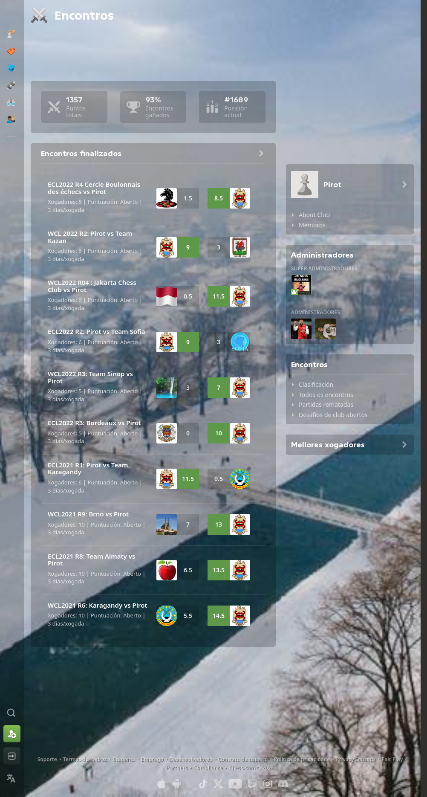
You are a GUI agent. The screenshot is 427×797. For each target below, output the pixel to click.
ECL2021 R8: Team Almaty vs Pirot (91, 560)
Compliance (208, 767)
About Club (314, 215)
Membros (312, 225)
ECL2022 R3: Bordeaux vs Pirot (94, 422)
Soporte (47, 759)
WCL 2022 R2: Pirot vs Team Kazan (90, 237)
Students (124, 759)
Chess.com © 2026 (251, 767)
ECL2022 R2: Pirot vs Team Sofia (96, 331)
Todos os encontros (326, 395)
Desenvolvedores (191, 759)
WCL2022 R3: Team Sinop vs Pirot (90, 377)
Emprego (152, 759)
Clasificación (316, 384)
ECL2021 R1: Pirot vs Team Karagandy (88, 468)
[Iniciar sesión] (11, 756)
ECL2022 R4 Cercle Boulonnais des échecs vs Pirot (94, 188)
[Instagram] (268, 784)
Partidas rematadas (326, 404)
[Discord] (283, 784)
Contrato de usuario (243, 759)
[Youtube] (235, 784)
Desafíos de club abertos (333, 415)
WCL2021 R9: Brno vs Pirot (88, 514)
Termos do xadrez (85, 759)
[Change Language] (11, 778)
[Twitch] (252, 784)
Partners (177, 767)
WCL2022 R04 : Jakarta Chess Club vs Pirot (92, 286)
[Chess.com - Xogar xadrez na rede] (11, 14)
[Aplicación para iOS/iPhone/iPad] (161, 784)
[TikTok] (203, 784)
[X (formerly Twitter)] (218, 784)
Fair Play (392, 759)
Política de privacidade (302, 759)
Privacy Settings (356, 759)
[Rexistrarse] (11, 733)
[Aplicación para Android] (177, 784)
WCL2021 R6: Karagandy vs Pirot (97, 605)
